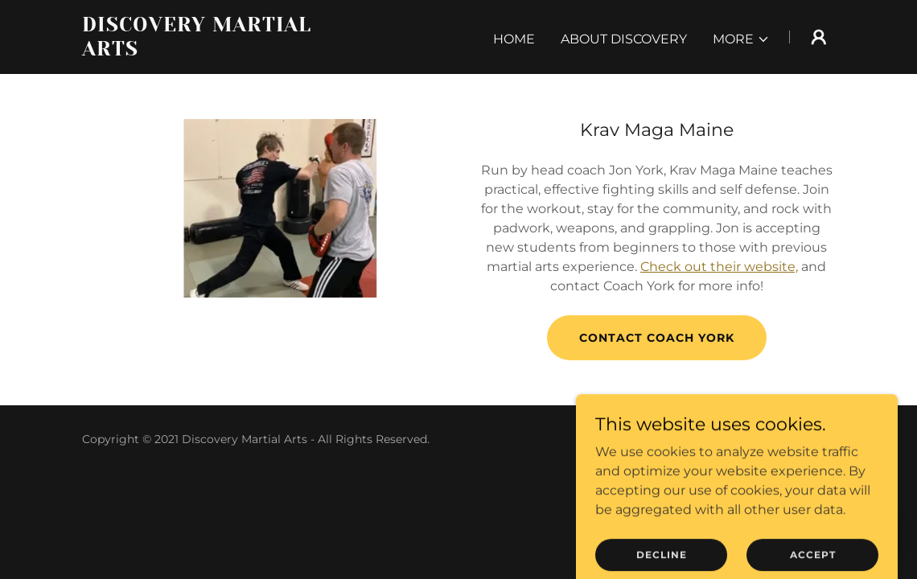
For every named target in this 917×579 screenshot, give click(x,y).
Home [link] (514, 39)
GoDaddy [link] (808, 439)
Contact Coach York (656, 338)
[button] (741, 39)
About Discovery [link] (624, 39)
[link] (214, 51)
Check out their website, (719, 266)
